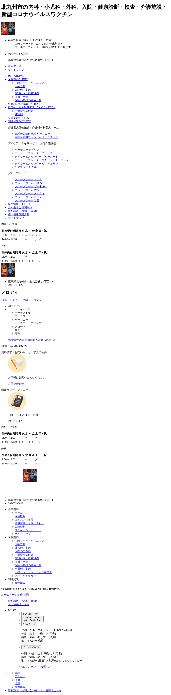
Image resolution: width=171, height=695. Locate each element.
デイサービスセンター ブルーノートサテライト (43, 160)
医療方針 (20, 86)
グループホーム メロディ (30, 193)
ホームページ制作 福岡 (15, 594)
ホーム (16, 75)
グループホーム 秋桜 (27, 190)
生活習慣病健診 (24, 554)
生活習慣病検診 (24, 110)
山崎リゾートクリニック (29, 82)
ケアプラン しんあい (27, 167)
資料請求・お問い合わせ (22, 211)
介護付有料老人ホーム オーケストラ (36, 137)
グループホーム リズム (28, 183)
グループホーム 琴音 (27, 200)
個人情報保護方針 (18, 214)
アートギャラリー (25, 575)
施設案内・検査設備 (27, 93)
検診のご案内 (31, 107)
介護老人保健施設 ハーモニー (32, 133)
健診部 (19, 114)
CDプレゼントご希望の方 (36, 666)
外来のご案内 (24, 103)
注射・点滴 (21, 96)
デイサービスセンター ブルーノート (36, 156)
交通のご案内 (23, 568)
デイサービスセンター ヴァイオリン (36, 163)
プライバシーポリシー (28, 530)
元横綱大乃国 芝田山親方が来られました (32, 339)
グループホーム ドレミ (28, 179)
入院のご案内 (23, 89)
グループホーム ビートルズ (31, 186)
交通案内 (18, 117)
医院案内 (18, 79)
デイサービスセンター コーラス (34, 153)
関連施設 (19, 121)
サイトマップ (16, 218)
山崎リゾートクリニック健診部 (33, 572)
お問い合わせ (16, 383)
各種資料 (20, 526)
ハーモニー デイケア (27, 149)
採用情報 (19, 204)
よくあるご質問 (20, 207)
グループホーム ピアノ (28, 197)
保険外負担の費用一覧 (28, 100)
